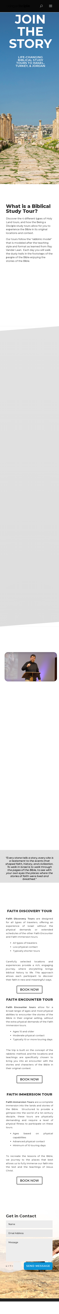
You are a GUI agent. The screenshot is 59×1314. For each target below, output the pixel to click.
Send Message (38, 1266)
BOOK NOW (29, 989)
